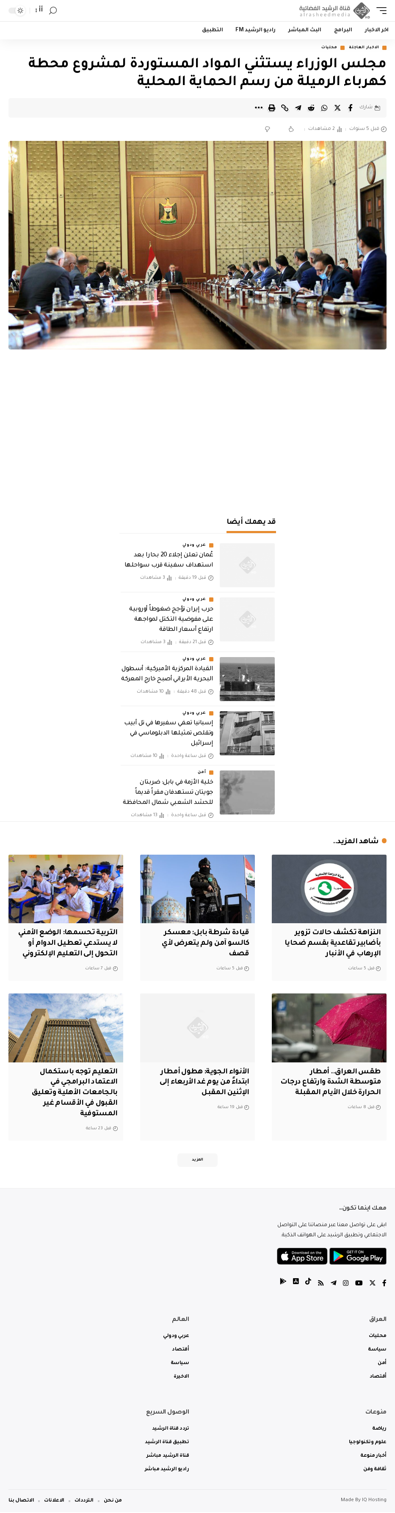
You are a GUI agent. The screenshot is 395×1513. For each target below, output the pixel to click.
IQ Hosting (374, 1501)
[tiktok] (308, 1285)
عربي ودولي (194, 546)
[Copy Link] (285, 108)
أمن (202, 773)
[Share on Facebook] (350, 108)
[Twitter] (372, 1285)
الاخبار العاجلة (364, 48)
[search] (53, 10)
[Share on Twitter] (337, 108)
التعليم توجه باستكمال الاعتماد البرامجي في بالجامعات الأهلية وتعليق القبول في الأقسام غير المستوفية (73, 1093)
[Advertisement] (198, 434)
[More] (259, 108)
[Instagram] (346, 1285)
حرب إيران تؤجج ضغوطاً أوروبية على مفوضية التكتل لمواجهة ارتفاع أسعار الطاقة (171, 620)
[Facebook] (384, 1285)
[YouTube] (359, 1285)
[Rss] (321, 1285)
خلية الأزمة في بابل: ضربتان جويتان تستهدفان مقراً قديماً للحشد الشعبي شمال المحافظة (168, 793)
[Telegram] (334, 1285)
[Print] (272, 108)
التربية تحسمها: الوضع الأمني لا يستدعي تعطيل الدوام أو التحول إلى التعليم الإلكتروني (66, 944)
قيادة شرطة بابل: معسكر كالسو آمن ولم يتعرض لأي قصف (204, 944)
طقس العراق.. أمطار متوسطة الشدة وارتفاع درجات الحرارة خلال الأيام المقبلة (329, 1082)
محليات (329, 48)
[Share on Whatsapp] (324, 108)
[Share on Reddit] (311, 108)
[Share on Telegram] (298, 108)
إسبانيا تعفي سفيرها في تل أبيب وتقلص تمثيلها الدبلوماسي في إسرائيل (168, 733)
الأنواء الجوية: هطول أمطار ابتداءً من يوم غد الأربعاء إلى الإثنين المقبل (202, 1082)
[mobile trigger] (379, 10)
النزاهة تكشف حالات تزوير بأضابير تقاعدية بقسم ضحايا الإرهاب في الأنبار (331, 944)
